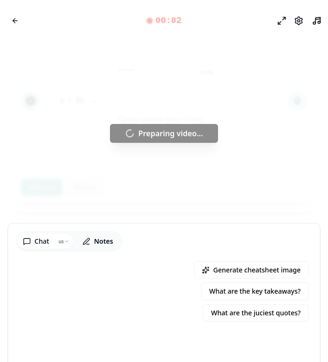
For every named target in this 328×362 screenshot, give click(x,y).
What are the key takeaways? (255, 291)
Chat (36, 241)
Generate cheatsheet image (251, 269)
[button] (164, 20)
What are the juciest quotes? (256, 312)
